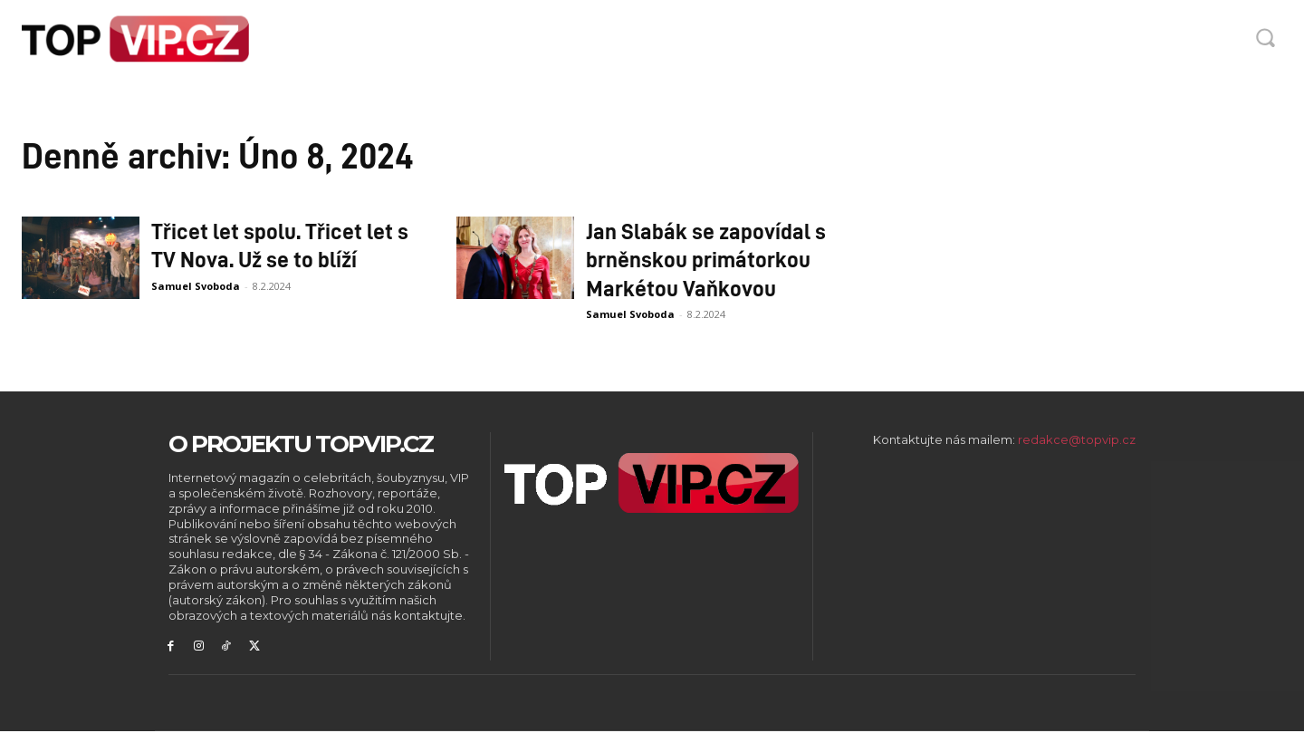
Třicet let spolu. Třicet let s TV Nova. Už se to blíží (279, 244)
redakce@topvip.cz (1077, 439)
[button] (1265, 37)
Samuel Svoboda (195, 286)
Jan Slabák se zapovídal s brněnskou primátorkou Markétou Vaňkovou (706, 259)
